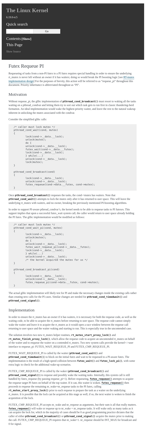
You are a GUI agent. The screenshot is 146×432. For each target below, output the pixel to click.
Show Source (13, 51)
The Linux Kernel (27, 10)
